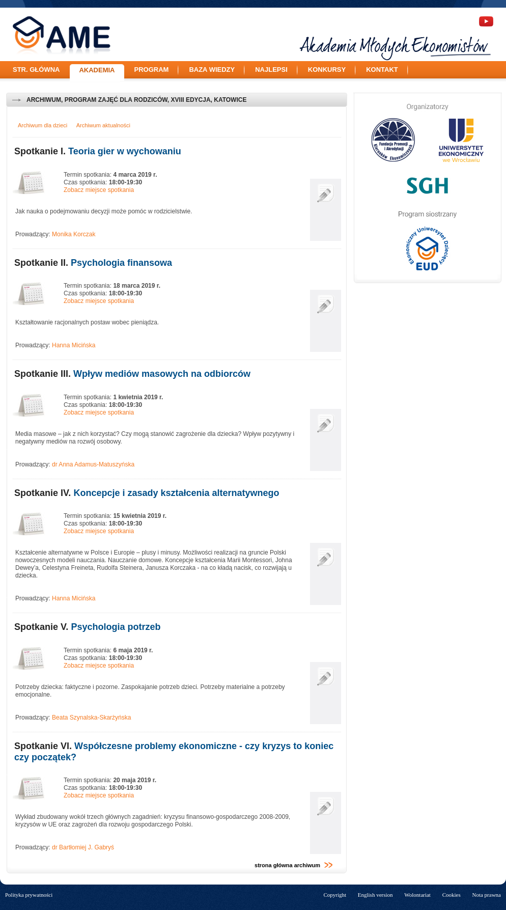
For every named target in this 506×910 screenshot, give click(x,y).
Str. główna (36, 69)
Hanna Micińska (73, 345)
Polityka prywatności (28, 895)
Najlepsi (271, 69)
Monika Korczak (73, 234)
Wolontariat (417, 895)
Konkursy (327, 69)
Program (151, 69)
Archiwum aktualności (103, 125)
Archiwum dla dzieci (42, 125)
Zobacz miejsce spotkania (99, 190)
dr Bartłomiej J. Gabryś (83, 847)
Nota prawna (486, 895)
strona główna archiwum (294, 865)
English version (375, 895)
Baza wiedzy (212, 69)
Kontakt (382, 69)
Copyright (334, 895)
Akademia (97, 70)
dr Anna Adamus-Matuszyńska (93, 464)
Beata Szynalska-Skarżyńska (91, 717)
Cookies (451, 895)
